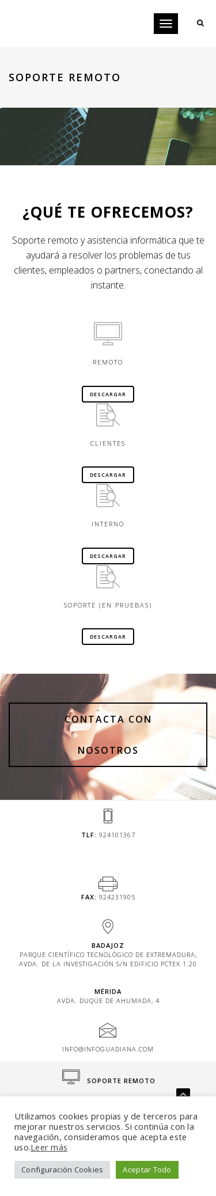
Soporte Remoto (109, 1080)
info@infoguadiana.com (108, 1049)
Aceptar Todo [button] (147, 1169)
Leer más (49, 1147)
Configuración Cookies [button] (62, 1169)
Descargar (108, 394)
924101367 (117, 834)
